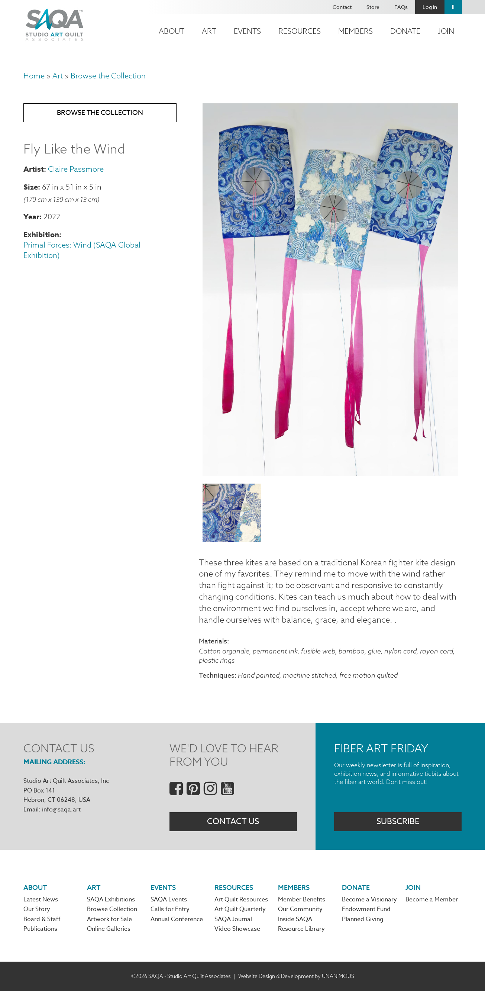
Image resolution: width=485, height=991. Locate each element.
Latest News (40, 899)
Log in (430, 6)
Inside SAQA (295, 919)
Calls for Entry (170, 909)
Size (30, 187)
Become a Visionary (369, 899)
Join (446, 31)
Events (247, 31)
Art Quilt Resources (241, 899)
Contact (342, 6)
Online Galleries (108, 928)
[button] (330, 473)
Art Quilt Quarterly (240, 909)
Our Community (300, 909)
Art (209, 31)
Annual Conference (177, 919)
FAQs (401, 6)
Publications (40, 928)
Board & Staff (42, 919)
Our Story (36, 909)
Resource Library (301, 928)
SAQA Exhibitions (111, 899)
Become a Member (431, 899)
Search (453, 7)
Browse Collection (112, 909)
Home (34, 75)
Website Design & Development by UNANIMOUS (296, 976)
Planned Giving (363, 919)
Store (372, 6)
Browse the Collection (108, 75)
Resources (299, 31)
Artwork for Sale (109, 919)
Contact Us (233, 821)
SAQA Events (169, 899)
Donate (405, 31)
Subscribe (397, 821)
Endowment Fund (366, 909)
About (171, 31)
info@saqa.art (61, 809)
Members (355, 31)
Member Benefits (301, 899)
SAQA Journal (233, 919)
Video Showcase (237, 928)
